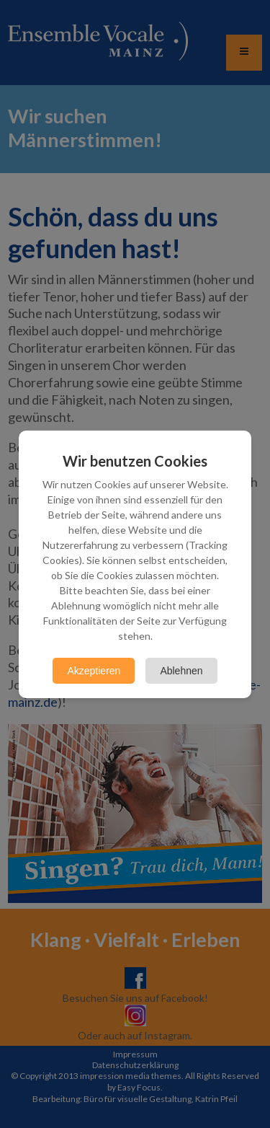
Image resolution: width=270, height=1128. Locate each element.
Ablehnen (181, 671)
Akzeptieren (93, 671)
